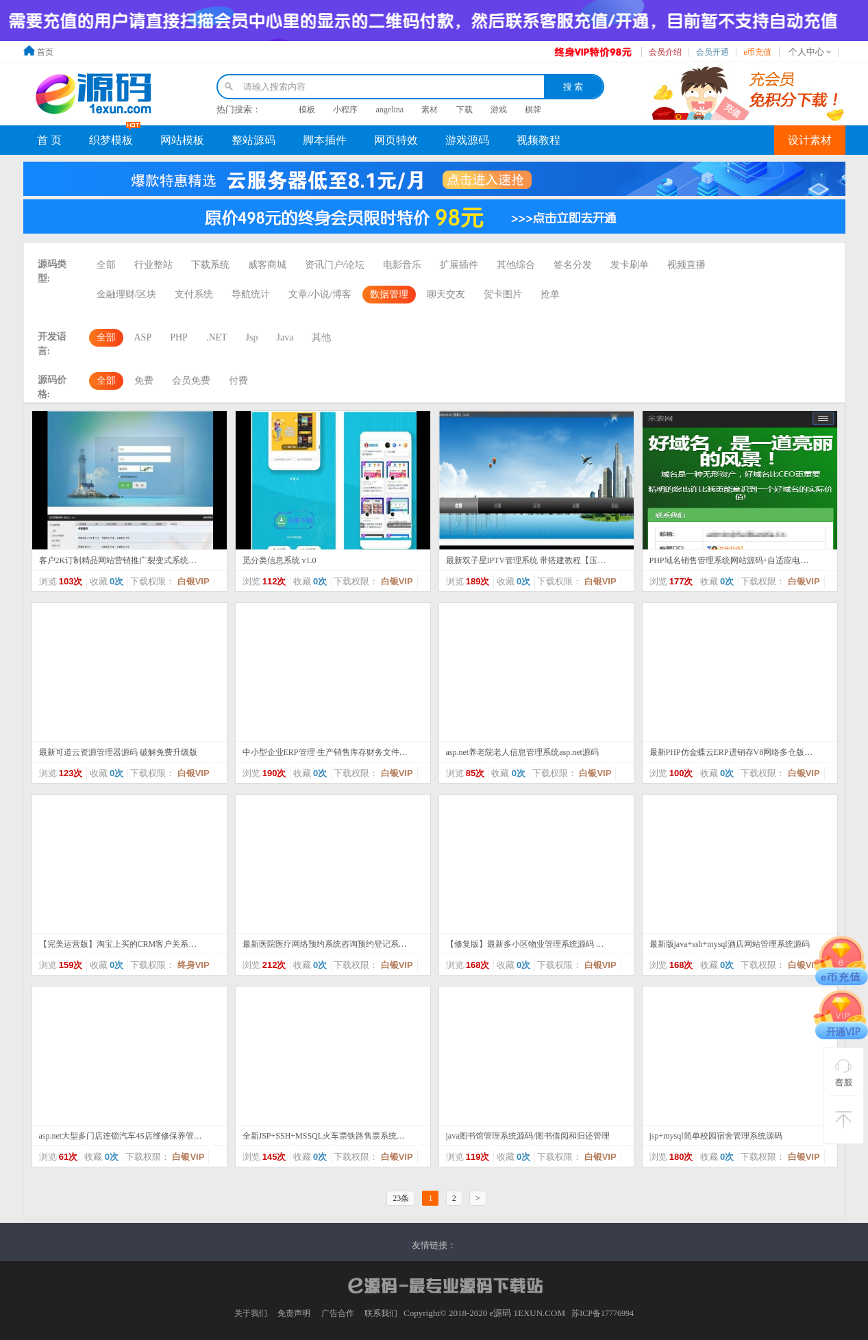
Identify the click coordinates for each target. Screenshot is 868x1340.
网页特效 (396, 140)
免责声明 (293, 1313)
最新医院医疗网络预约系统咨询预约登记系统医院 (325, 944)
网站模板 (182, 140)
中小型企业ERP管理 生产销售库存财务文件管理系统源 (325, 752)
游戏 (499, 109)
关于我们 (250, 1313)
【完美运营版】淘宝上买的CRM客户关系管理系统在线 (122, 944)
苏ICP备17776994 (602, 1313)
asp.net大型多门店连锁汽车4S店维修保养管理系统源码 (122, 1136)
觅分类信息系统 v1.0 (280, 560)
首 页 (49, 140)
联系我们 (380, 1313)
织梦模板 (111, 140)
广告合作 (337, 1313)
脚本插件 (325, 140)
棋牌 (533, 109)
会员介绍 (665, 52)
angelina (390, 109)
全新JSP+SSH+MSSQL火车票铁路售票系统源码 (325, 1136)
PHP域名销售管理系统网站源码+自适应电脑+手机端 (732, 560)
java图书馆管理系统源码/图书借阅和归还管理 (528, 1136)
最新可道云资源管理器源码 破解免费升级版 (118, 752)
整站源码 (253, 140)
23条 (401, 1198)
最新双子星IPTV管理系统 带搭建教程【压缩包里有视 (529, 560)
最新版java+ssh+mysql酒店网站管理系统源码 (729, 944)
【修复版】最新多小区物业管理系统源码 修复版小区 (529, 944)
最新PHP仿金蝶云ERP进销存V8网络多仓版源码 (732, 752)
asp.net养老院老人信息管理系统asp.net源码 (522, 752)
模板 (307, 109)
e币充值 (757, 52)
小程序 (345, 109)
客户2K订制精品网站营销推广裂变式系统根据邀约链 (122, 560)
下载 (464, 109)
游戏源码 (467, 140)
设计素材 (810, 140)
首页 (45, 52)
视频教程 (538, 140)
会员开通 (712, 52)
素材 (429, 109)
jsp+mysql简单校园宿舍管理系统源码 (715, 1136)
